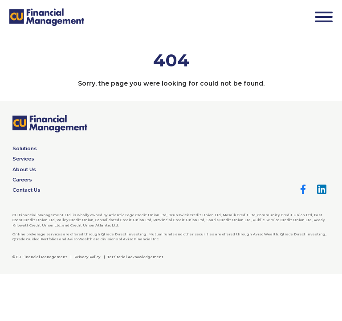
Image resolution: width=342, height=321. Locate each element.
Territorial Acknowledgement (135, 257)
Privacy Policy (87, 257)
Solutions (24, 148)
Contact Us (26, 190)
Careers (22, 180)
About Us (24, 169)
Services (23, 159)
